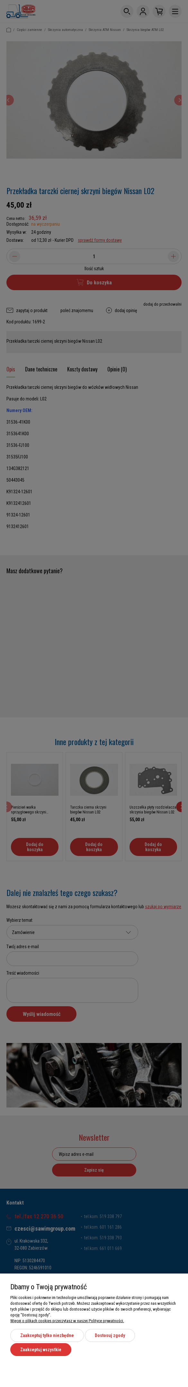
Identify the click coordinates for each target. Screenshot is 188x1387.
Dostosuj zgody (110, 1336)
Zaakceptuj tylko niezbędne (47, 1336)
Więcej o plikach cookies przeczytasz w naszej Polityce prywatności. (67, 1322)
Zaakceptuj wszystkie (40, 1349)
